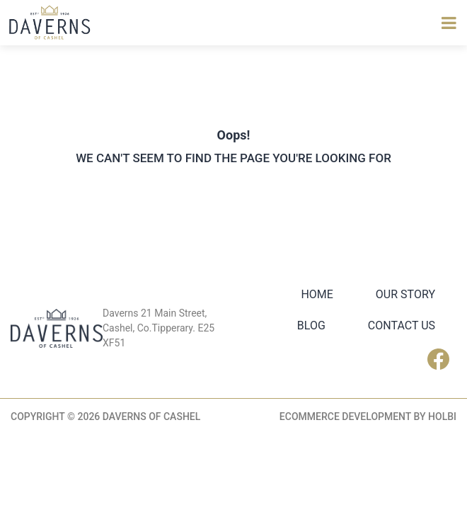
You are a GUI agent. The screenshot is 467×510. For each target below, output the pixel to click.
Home (317, 294)
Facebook (441, 359)
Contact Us (401, 325)
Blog (311, 325)
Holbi (442, 416)
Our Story (405, 294)
